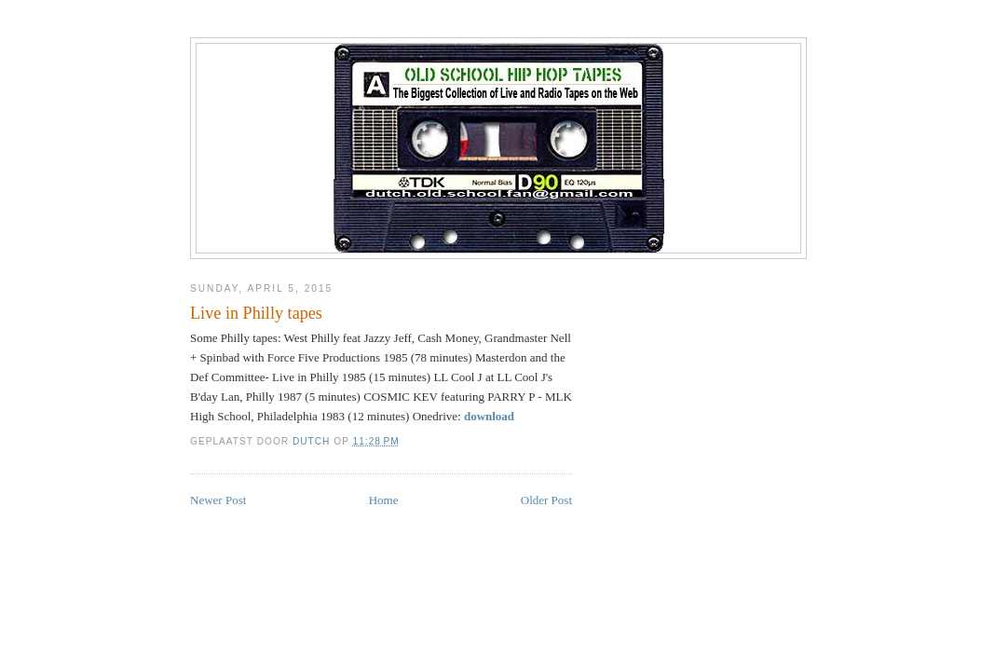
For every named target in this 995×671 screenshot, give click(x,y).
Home (384, 500)
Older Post (546, 500)
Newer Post (218, 500)
